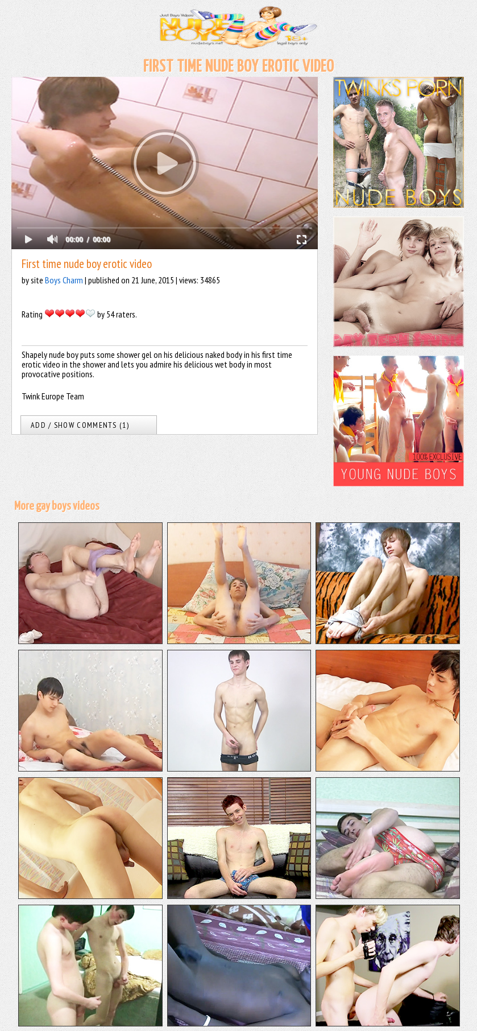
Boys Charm (64, 280)
